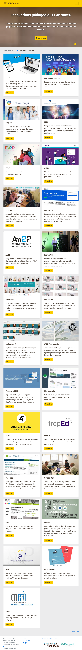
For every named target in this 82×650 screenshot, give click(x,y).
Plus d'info (9, 93)
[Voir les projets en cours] (18, 50)
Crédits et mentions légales (50, 639)
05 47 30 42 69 (27, 641)
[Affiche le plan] (4, 646)
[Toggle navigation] (77, 3)
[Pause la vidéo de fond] (75, 44)
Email (24, 639)
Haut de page (74, 631)
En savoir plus (41, 38)
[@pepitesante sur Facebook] (26, 642)
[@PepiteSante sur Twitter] (24, 642)
